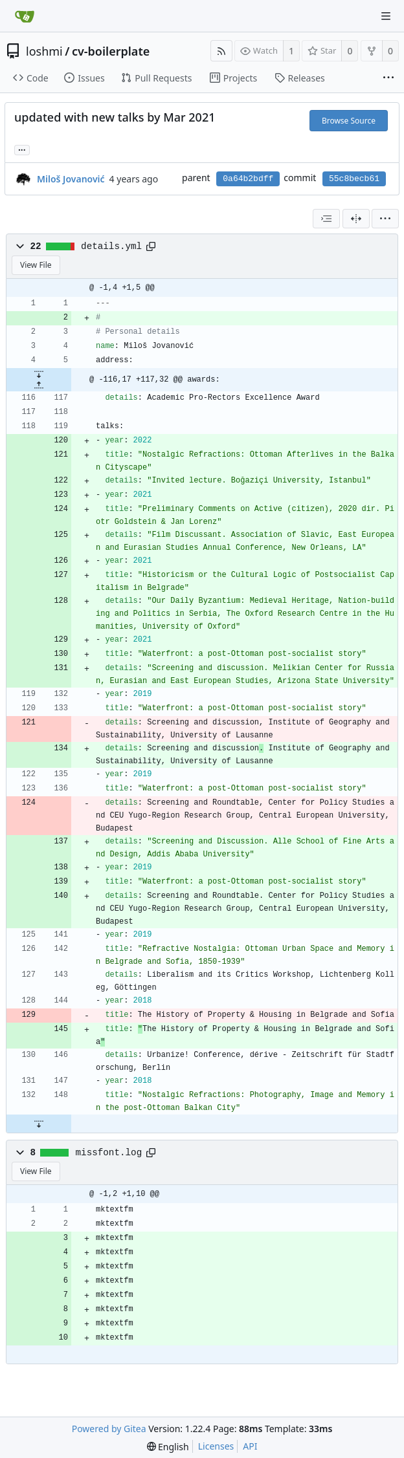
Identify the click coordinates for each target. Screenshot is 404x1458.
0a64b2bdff (248, 179)
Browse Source (349, 120)
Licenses (216, 1446)
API (250, 1446)
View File (36, 264)
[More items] (388, 78)
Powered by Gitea (109, 1428)
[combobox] (326, 218)
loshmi (44, 51)
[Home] (24, 16)
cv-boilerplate (111, 51)
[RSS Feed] (221, 50)
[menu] (385, 218)
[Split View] (356, 218)
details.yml (111, 246)
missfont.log (109, 1153)
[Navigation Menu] (386, 16)
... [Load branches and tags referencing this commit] (22, 149)
